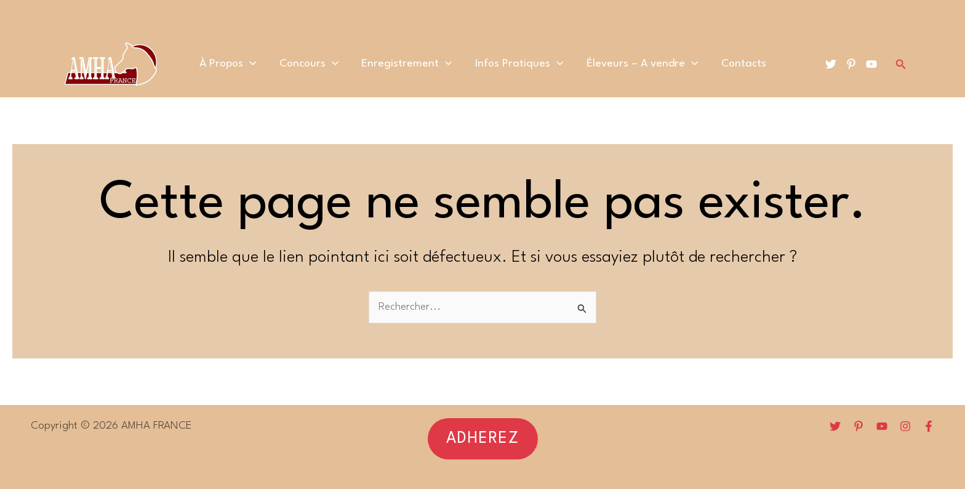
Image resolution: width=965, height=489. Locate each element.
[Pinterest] (851, 64)
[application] (260, 64)
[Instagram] (905, 426)
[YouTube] (871, 64)
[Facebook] (928, 426)
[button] (483, 438)
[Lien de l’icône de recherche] (901, 64)
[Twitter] (830, 64)
